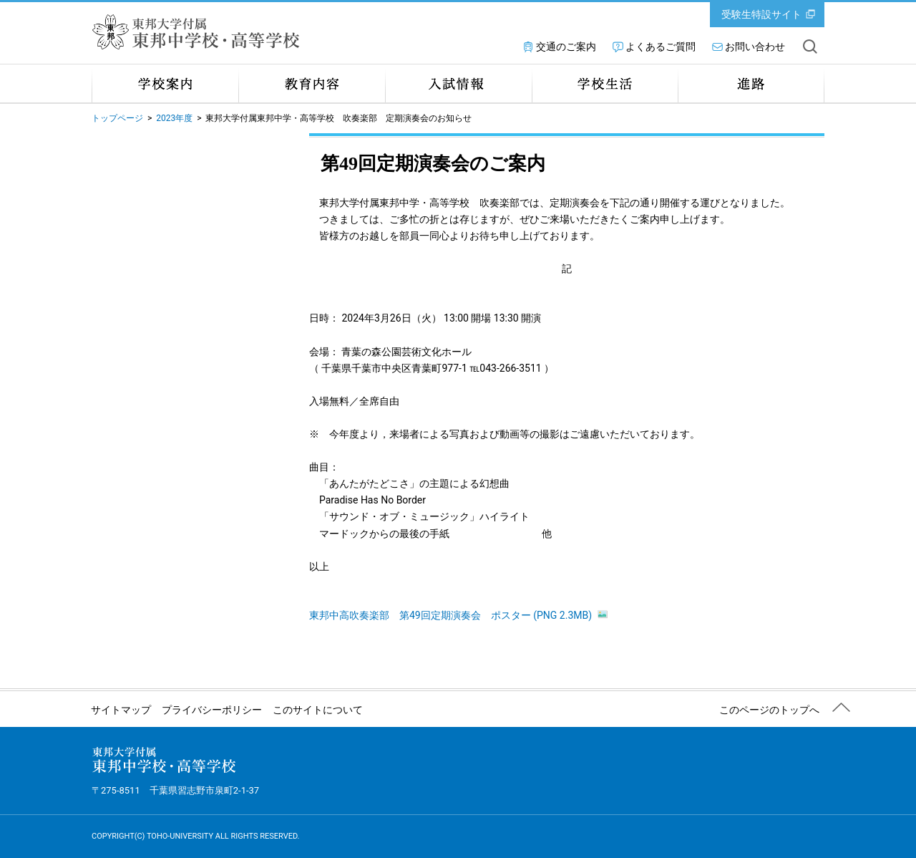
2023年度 (174, 118)
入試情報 (458, 83)
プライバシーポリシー (212, 709)
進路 (751, 83)
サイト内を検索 (810, 46)
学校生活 (605, 83)
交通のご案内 (566, 46)
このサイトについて (318, 709)
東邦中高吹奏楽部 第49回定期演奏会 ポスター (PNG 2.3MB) (458, 615)
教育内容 (311, 83)
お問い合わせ (755, 46)
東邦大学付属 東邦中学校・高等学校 (199, 32)
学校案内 (165, 83)
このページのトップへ (769, 709)
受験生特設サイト (761, 14)
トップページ (117, 118)
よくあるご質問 (660, 46)
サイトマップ (121, 709)
